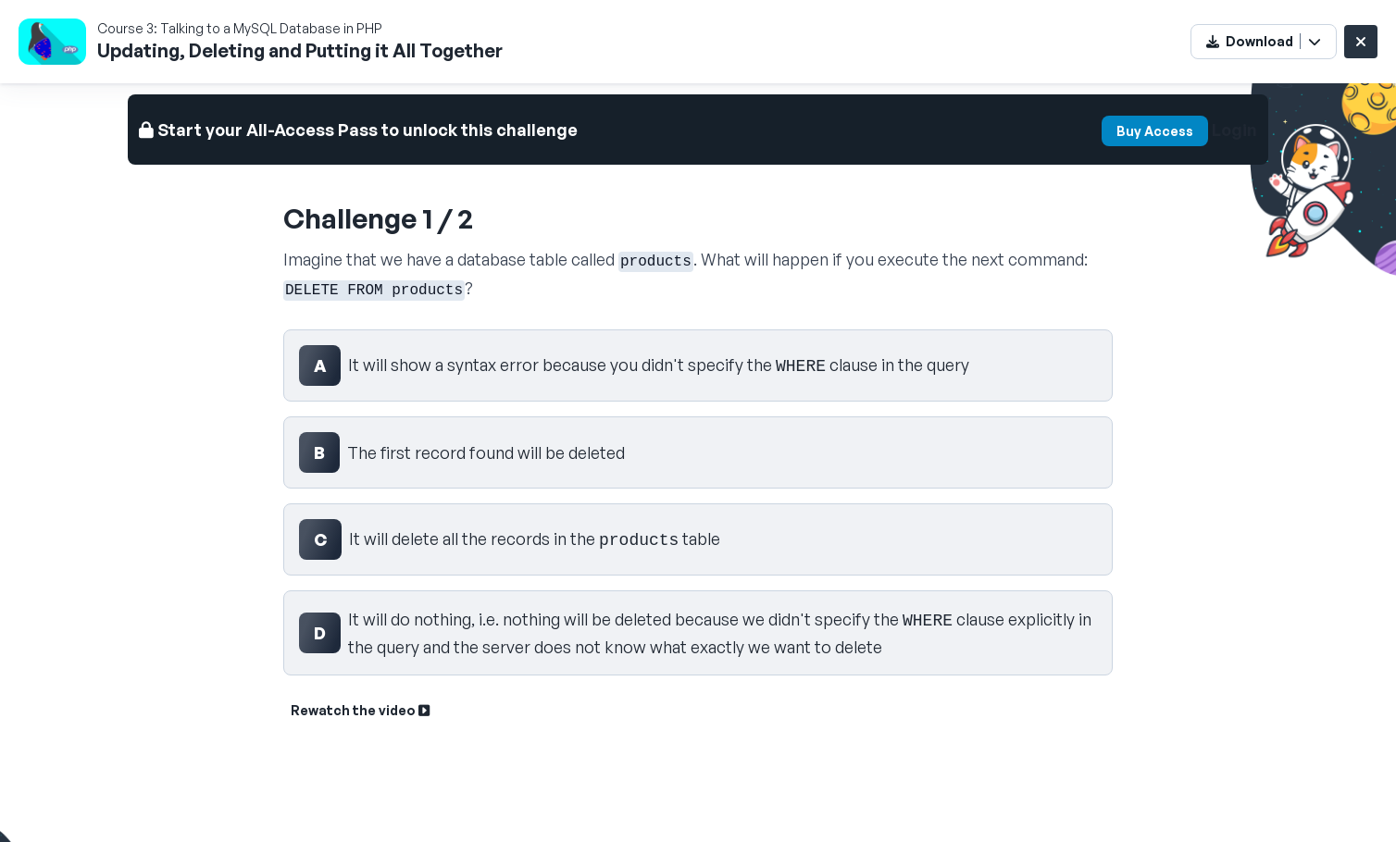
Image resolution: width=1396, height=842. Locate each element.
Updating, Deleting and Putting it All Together (300, 50)
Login (1234, 129)
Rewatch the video (360, 710)
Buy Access (1154, 131)
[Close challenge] (1360, 41)
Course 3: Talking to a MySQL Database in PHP (239, 28)
